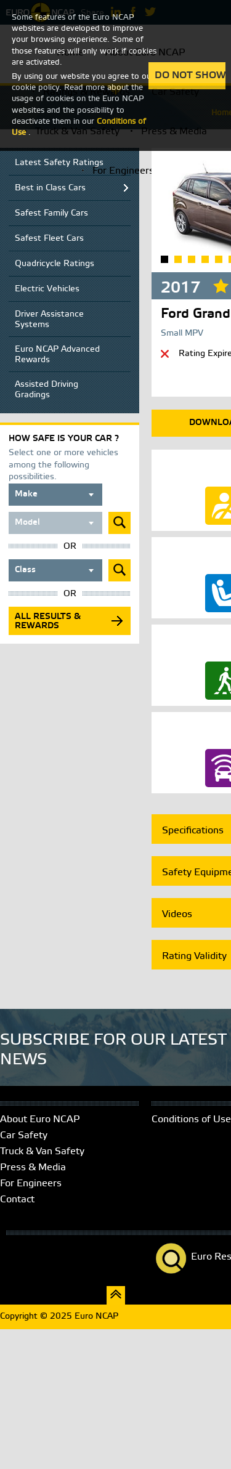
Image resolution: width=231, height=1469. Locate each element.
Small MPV (182, 333)
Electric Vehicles (47, 289)
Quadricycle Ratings (54, 264)
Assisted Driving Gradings (46, 389)
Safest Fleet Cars (49, 238)
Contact (17, 1199)
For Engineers (123, 171)
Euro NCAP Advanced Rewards (57, 354)
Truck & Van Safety (42, 1151)
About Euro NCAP (40, 1119)
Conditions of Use (191, 1119)
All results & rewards (48, 621)
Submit (119, 523)
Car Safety (23, 1135)
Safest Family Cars (51, 213)
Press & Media (33, 1167)
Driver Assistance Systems (49, 319)
